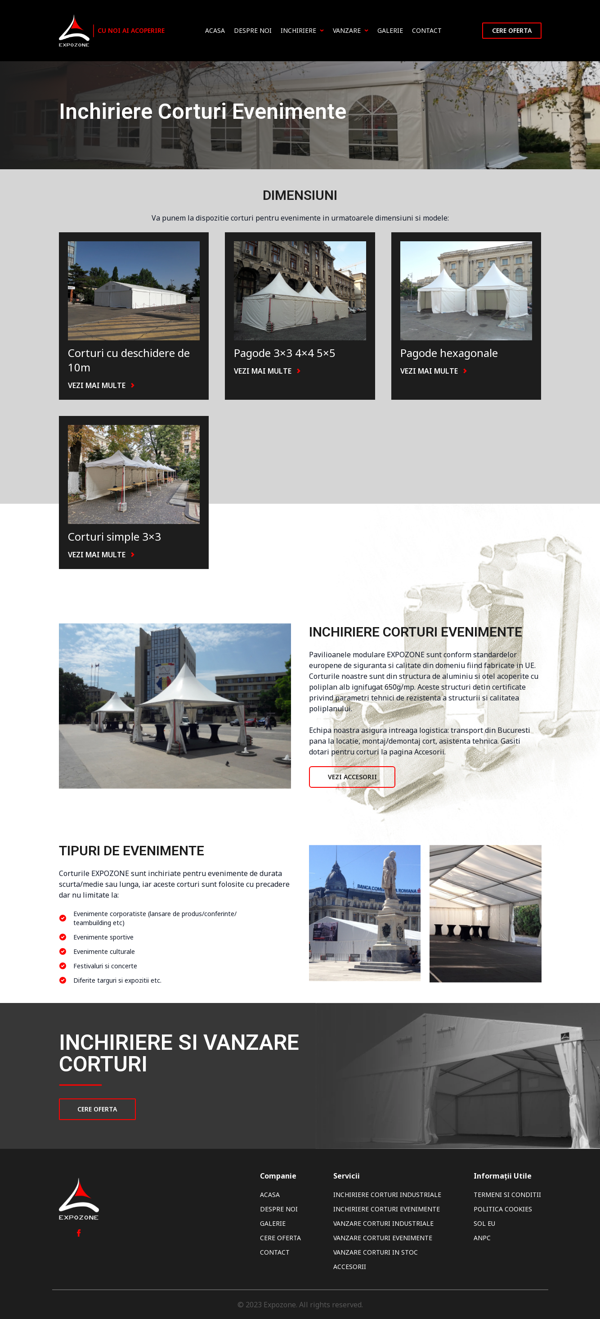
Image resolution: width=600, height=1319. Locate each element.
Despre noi (253, 30)
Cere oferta (512, 30)
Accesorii (349, 1266)
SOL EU (484, 1223)
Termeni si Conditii (507, 1194)
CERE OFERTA (97, 1109)
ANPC (482, 1237)
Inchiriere (302, 30)
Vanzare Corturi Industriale (383, 1223)
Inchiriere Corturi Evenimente (386, 1209)
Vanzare (350, 30)
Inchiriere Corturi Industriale (387, 1194)
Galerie (390, 30)
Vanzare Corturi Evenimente (382, 1237)
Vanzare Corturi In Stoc (375, 1252)
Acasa (215, 30)
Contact (427, 30)
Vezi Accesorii (352, 776)
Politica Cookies (503, 1209)
